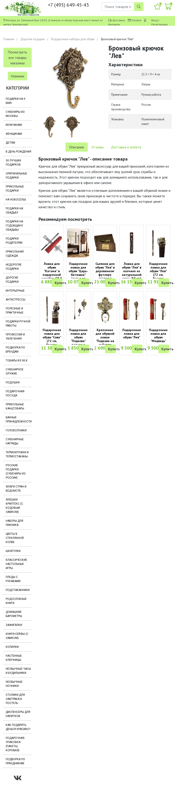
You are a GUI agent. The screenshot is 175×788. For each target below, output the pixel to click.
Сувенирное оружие (14, 371)
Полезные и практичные (14, 310)
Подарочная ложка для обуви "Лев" (131, 333)
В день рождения (18, 151)
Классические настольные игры (16, 564)
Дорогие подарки (33, 39)
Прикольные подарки (15, 188)
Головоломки (16, 430)
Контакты (114, 24)
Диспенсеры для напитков (18, 714)
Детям (10, 142)
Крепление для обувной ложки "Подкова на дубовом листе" (105, 339)
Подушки (13, 382)
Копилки (12, 646)
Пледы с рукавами (13, 579)
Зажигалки (14, 625)
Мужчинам (14, 125)
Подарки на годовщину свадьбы (14, 225)
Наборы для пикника (14, 523)
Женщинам (14, 133)
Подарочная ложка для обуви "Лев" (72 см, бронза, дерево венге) (158, 273)
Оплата (136, 20)
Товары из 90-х (17, 360)
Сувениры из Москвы (15, 114)
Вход (154, 20)
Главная (8, 39)
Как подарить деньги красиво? (18, 727)
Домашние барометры (14, 614)
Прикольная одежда (15, 253)
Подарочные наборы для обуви (73, 39)
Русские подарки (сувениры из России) (16, 471)
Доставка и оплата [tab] (126, 147)
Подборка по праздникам (15, 761)
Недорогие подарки (14, 266)
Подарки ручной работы (18, 323)
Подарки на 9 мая (15, 101)
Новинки (17, 76)
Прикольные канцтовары (15, 406)
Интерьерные (15, 290)
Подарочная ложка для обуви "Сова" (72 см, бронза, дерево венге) (51, 339)
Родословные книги (16, 601)
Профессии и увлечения (15, 336)
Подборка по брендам (15, 349)
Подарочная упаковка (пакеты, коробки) (15, 744)
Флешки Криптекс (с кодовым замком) (14, 506)
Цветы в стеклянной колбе (15, 538)
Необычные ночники (14, 684)
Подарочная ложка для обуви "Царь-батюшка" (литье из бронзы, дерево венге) (78, 275)
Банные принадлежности (19, 419)
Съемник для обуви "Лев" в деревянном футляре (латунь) (105, 271)
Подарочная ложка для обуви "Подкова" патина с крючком (78, 339)
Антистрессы (15, 299)
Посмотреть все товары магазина (17, 57)
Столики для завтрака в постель (15, 699)
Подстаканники (18, 590)
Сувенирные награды (15, 441)
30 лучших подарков (13, 162)
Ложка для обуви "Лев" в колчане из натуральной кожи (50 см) (132, 271)
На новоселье (16, 199)
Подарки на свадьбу (14, 210)
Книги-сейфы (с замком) (17, 636)
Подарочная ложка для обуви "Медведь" (158, 335)
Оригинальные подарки (16, 175)
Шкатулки (13, 551)
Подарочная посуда (15, 393)
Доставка (118, 20)
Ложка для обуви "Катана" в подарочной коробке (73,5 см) (51, 273)
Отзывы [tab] (97, 147)
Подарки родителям (14, 240)
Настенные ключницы (14, 657)
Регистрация (159, 24)
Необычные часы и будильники (18, 671)
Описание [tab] (76, 147)
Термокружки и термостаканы (17, 454)
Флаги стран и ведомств (16, 488)
